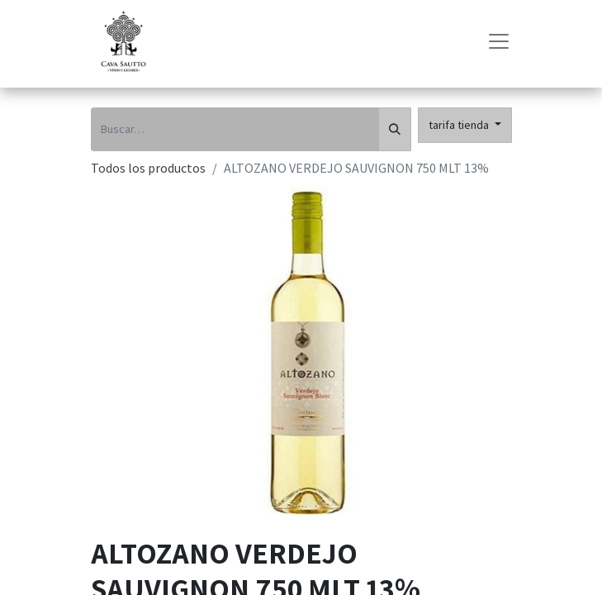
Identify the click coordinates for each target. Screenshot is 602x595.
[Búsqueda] (394, 129)
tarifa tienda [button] (460, 124)
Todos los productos (148, 167)
